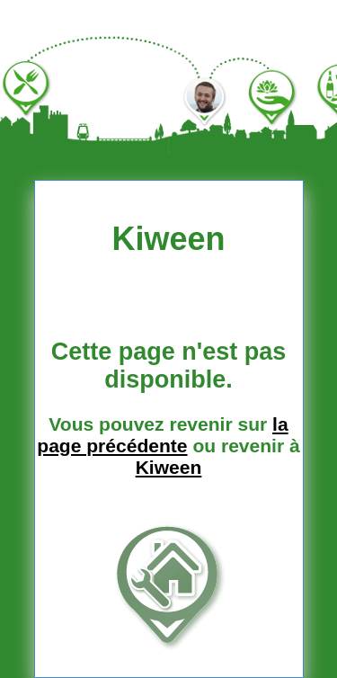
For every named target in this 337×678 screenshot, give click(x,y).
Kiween (169, 467)
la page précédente (162, 435)
